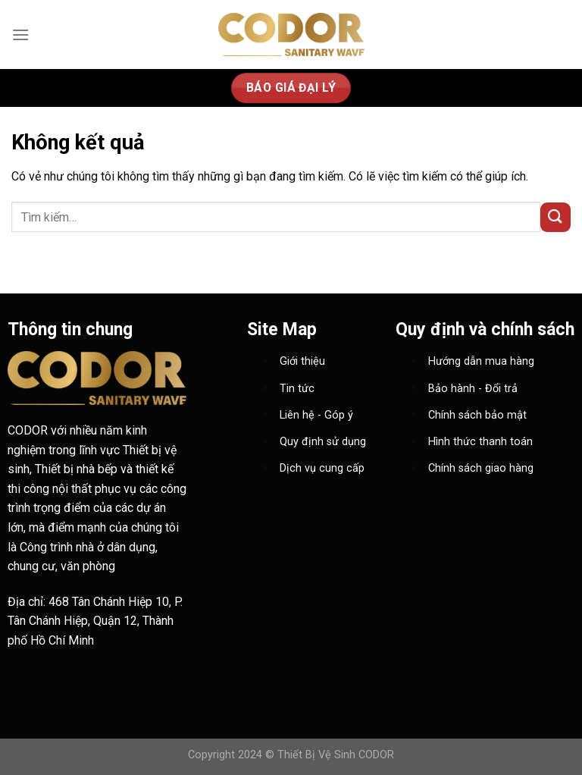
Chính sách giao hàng (481, 468)
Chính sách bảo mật (477, 415)
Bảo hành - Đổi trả (473, 388)
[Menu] (20, 34)
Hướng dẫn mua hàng (481, 361)
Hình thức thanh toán (480, 441)
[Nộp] (555, 217)
